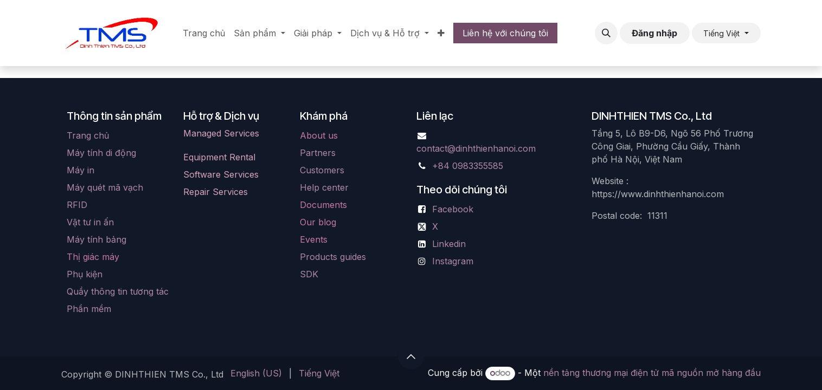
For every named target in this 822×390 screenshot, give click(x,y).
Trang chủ (88, 135)
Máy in (80, 170)
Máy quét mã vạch (105, 187)
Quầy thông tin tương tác (118, 291)
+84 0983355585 (467, 165)
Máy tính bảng (96, 239)
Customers (322, 170)
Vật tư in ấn (90, 222)
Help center (324, 187)
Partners (318, 152)
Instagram (452, 261)
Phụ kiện (84, 274)
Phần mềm (89, 308)
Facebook (452, 209)
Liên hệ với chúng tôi (505, 33)
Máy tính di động (101, 152)
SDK (309, 274)
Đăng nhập (654, 33)
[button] (606, 33)
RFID (77, 204)
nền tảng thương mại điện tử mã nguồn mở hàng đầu (652, 372)
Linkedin (449, 243)
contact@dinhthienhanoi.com (476, 148)
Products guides (333, 256)
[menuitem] (203, 33)
